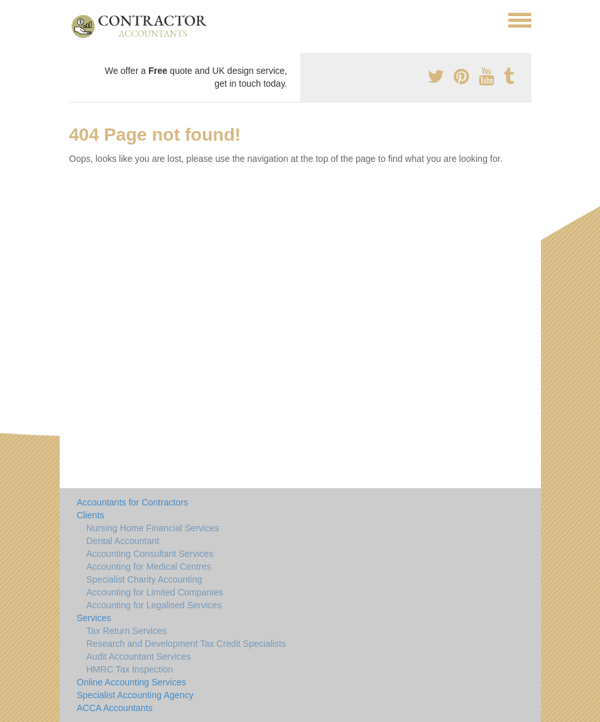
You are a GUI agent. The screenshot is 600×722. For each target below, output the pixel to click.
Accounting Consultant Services (150, 554)
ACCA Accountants (115, 708)
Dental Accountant (123, 541)
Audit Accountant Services (139, 656)
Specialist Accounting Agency (135, 695)
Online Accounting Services (131, 682)
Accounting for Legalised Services (154, 605)
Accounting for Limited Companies (155, 592)
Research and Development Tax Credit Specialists (186, 643)
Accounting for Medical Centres (149, 566)
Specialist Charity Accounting (145, 579)
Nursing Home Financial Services (153, 528)
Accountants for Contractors (133, 502)
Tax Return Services (127, 631)
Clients (91, 515)
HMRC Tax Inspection (130, 669)
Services (94, 618)
